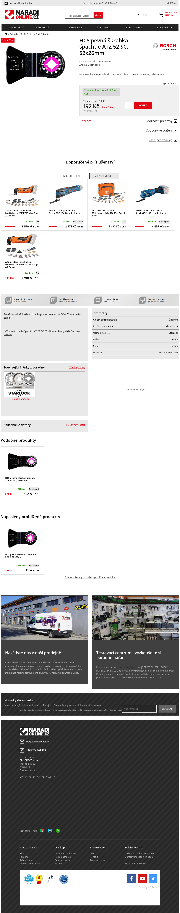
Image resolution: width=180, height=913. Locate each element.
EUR (145, 14)
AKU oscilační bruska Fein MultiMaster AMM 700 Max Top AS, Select (21, 213)
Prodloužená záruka (30, 863)
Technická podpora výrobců (139, 853)
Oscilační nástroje (44, 34)
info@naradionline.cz (37, 741)
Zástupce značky (163, 140)
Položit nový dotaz (75, 424)
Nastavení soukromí (135, 863)
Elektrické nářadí (17, 34)
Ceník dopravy (62, 860)
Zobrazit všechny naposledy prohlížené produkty (90, 577)
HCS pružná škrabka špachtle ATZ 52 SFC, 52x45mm (20, 479)
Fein (37, 221)
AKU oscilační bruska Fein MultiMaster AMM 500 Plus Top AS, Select (21, 264)
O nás (93, 853)
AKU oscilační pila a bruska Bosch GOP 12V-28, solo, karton (65, 211)
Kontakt (94, 856)
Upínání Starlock (20, 398)
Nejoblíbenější (71, 175)
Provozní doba (97, 860)
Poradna (24, 856)
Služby (58, 863)
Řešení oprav (26, 860)
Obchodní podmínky (65, 853)
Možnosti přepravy (161, 121)
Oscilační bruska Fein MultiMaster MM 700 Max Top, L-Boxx (109, 213)
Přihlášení (171, 3)
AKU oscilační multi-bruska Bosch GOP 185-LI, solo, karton (151, 211)
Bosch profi (94, 64)
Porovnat (171, 83)
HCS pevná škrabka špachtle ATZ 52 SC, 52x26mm (22, 555)
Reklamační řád (63, 856)
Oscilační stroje (102, 175)
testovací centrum (127, 667)
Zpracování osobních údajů (139, 856)
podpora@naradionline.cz (22, 3)
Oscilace (30, 34)
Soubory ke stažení (161, 130)
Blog (22, 853)
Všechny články (77, 367)
